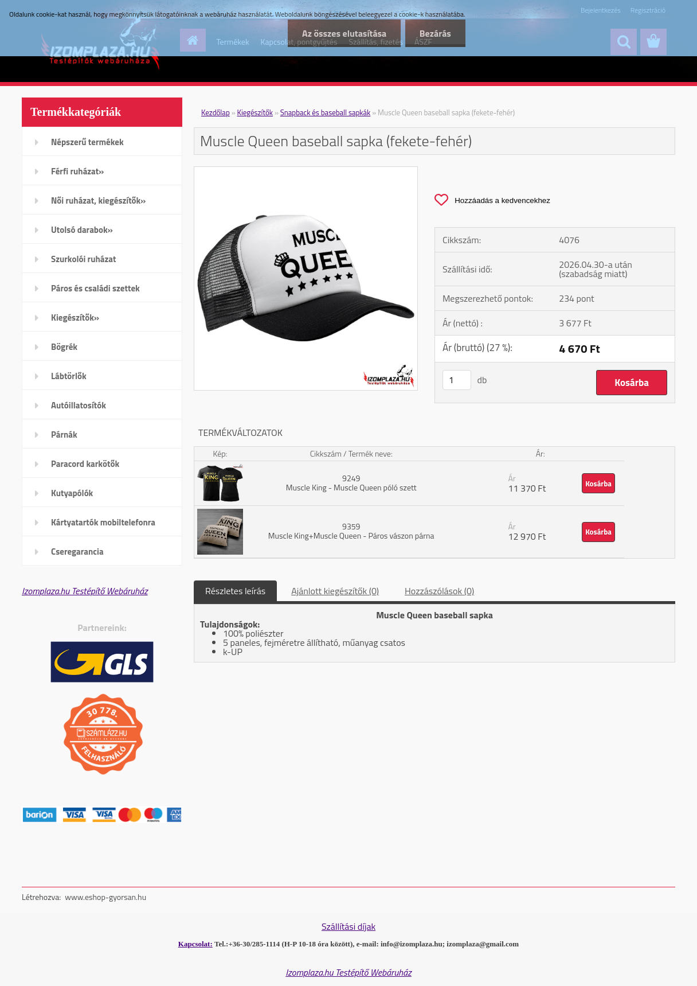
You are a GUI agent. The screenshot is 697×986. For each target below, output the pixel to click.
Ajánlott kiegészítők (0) (335, 591)
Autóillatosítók (78, 405)
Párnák (64, 434)
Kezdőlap (215, 112)
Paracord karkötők (85, 463)
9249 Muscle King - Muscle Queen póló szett (351, 482)
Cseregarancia (77, 551)
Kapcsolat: (195, 944)
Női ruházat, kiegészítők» (98, 200)
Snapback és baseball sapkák (325, 112)
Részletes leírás (235, 591)
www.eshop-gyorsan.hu (105, 897)
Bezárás (435, 33)
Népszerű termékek (87, 142)
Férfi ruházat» (77, 171)
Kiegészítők (255, 112)
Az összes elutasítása (343, 33)
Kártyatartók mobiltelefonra (103, 522)
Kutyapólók (72, 493)
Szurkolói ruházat (83, 259)
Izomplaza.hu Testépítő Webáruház (85, 591)
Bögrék (64, 346)
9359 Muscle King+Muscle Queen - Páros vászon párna (351, 530)
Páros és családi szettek (95, 288)
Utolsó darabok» (82, 229)
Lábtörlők (69, 376)
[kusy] (457, 380)
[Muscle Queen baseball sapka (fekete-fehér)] (305, 171)
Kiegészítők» (75, 317)
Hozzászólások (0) (439, 591)
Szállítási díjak (348, 926)
